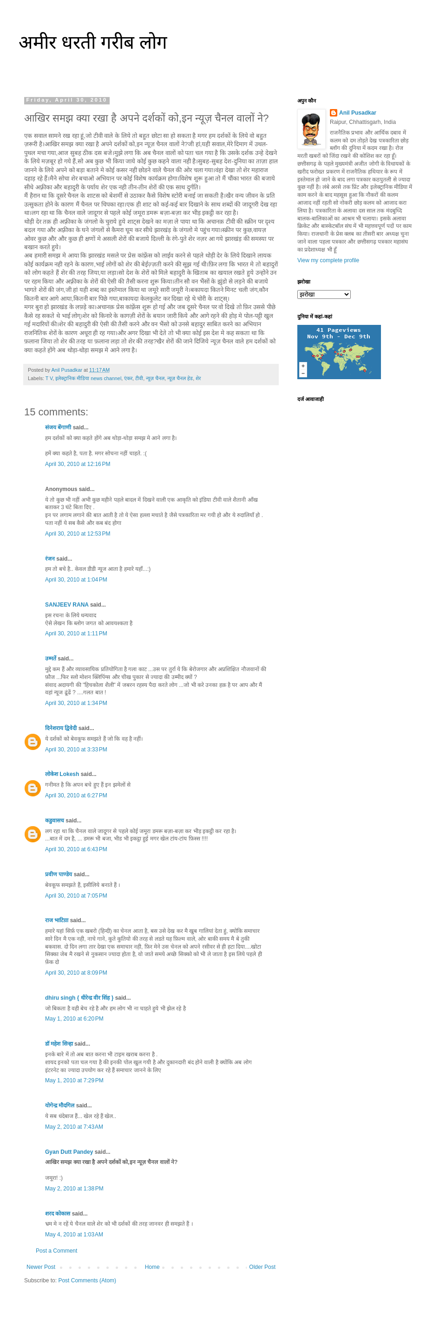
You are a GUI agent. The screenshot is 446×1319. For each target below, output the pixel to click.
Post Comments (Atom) (87, 1280)
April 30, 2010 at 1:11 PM (76, 633)
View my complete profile (328, 260)
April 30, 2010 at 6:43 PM (76, 849)
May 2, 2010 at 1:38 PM (74, 1188)
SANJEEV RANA (67, 604)
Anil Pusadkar (357, 113)
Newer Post (40, 1267)
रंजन (50, 559)
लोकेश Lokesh (62, 774)
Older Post (262, 1267)
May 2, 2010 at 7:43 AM (74, 1127)
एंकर (128, 378)
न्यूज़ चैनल (155, 378)
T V (49, 378)
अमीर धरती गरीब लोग (93, 42)
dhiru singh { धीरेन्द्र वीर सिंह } (79, 998)
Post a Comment (56, 1251)
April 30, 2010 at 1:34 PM (76, 703)
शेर (198, 378)
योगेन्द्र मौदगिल (59, 1105)
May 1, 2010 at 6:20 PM (74, 1018)
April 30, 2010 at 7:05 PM (76, 895)
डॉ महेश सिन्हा (59, 1044)
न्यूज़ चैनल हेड (180, 378)
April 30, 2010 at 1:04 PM (76, 579)
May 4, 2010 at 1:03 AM (74, 1234)
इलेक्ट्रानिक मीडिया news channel (88, 378)
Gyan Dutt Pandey (69, 1152)
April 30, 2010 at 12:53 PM (77, 533)
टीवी (139, 378)
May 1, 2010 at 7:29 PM (74, 1080)
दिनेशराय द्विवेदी (61, 728)
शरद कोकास (57, 1213)
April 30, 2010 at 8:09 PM (76, 973)
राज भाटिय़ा (56, 920)
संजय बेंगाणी (58, 427)
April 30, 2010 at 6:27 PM (76, 795)
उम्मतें (50, 658)
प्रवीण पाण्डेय (58, 874)
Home (152, 1267)
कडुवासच (54, 820)
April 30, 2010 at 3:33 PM (76, 749)
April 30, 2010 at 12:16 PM (77, 464)
